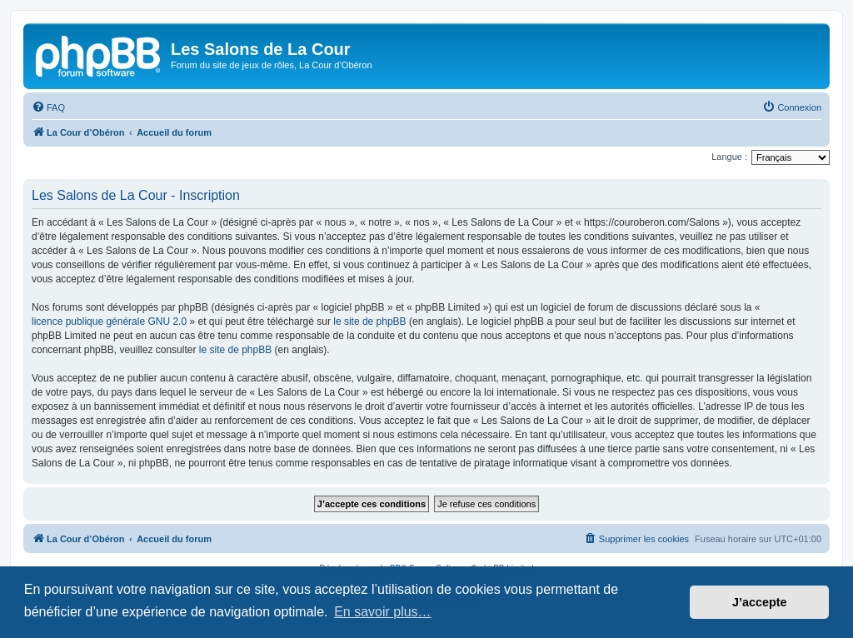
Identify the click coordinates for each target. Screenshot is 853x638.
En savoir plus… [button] (382, 612)
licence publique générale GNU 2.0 (109, 321)
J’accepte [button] (759, 602)
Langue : (729, 157)
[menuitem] (48, 107)
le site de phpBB (369, 321)
